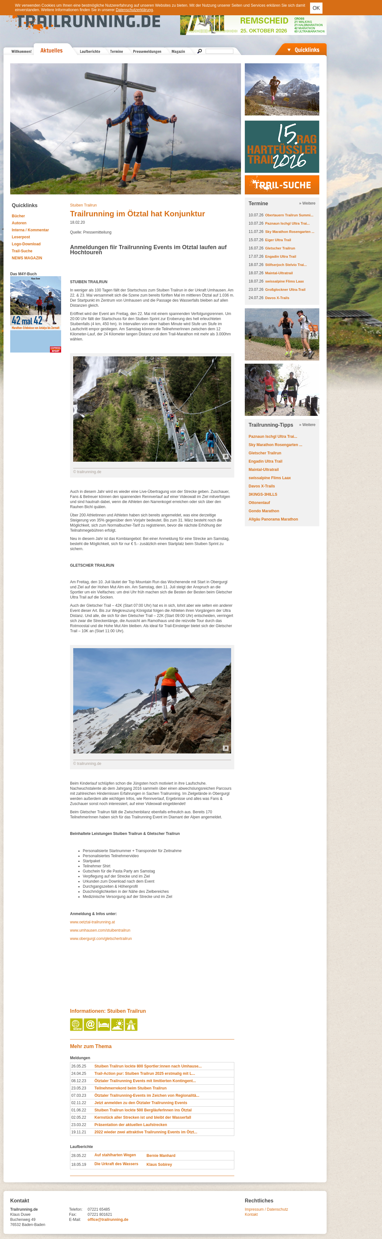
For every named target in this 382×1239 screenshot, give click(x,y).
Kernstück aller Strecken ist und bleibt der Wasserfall (143, 1117)
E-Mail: (75, 1219)
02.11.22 (78, 1103)
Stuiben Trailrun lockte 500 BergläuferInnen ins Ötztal (143, 1110)
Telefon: (75, 1209)
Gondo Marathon (264, 511)
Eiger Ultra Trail (278, 240)
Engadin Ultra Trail (280, 256)
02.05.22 (78, 1117)
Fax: (72, 1214)
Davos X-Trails (277, 298)
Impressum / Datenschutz (266, 1209)
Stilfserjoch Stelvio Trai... (286, 265)
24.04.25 (78, 1073)
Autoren (19, 223)
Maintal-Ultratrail (279, 273)
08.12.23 (78, 1081)
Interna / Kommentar (30, 230)
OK (316, 8)
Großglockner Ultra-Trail (285, 289)
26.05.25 (78, 1066)
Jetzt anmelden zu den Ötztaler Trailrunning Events (141, 1103)
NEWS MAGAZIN (27, 258)
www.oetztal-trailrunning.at (92, 922)
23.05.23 (78, 1088)
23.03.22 (78, 1125)
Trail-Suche (22, 251)
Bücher (18, 216)
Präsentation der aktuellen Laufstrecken (131, 1125)
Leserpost (21, 237)
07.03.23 (78, 1095)
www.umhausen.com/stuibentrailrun (100, 930)
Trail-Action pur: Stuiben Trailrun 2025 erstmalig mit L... (145, 1073)
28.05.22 (78, 1155)
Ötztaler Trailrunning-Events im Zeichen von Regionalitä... (147, 1095)
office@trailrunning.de (108, 1219)
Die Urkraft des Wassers (116, 1164)
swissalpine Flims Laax (284, 281)
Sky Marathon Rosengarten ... (290, 232)
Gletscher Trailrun (280, 248)
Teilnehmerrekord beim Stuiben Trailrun (131, 1088)
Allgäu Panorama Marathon (273, 519)
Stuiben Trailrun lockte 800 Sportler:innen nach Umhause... (148, 1066)
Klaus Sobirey (159, 1164)
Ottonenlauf (259, 502)
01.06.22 (78, 1110)
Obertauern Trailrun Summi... (289, 215)
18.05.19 (78, 1164)
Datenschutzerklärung (134, 10)
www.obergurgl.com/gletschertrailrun (101, 938)
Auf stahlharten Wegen (115, 1155)
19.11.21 (78, 1132)
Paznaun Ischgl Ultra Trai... (287, 223)
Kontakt (251, 1214)
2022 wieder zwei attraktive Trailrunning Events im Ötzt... (146, 1132)
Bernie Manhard (160, 1155)
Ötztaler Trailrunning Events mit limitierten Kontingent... (145, 1081)
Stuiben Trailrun (83, 205)
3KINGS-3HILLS (263, 494)
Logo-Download (26, 244)
